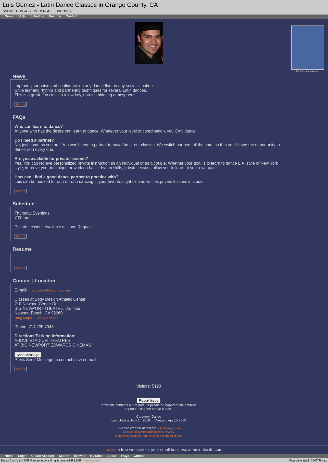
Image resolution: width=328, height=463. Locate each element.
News (9, 16)
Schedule (37, 16)
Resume (55, 16)
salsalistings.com (169, 428)
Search (64, 456)
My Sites (96, 456)
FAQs (22, 16)
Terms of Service (91, 460)
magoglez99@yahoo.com (49, 290)
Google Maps (47, 318)
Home (20, 104)
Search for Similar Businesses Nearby (148, 431)
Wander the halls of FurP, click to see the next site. (149, 435)
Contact (72, 16)
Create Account (42, 456)
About (111, 456)
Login (22, 456)
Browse (79, 456)
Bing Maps (23, 318)
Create (111, 450)
